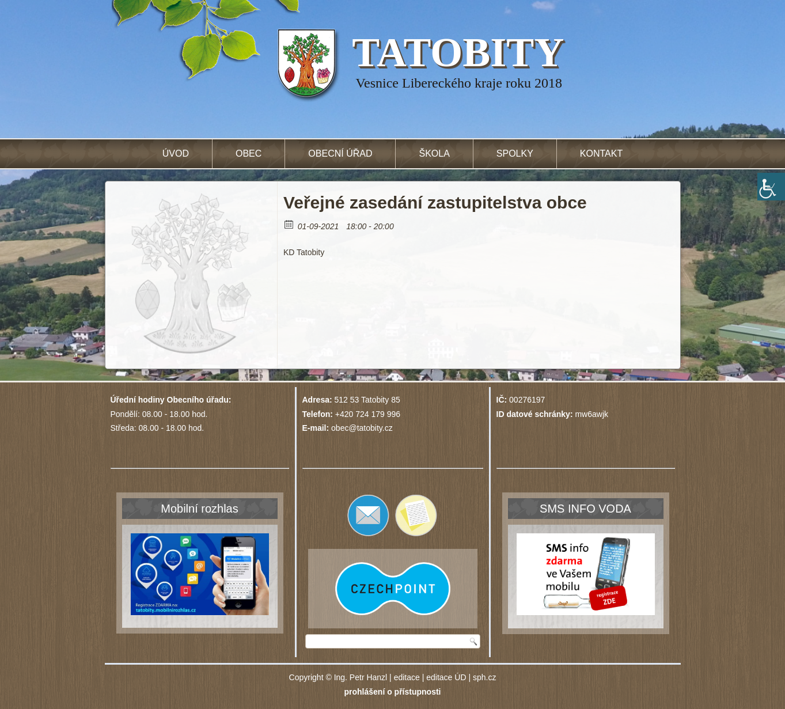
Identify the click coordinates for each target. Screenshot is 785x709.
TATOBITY (458, 52)
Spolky (514, 153)
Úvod (175, 153)
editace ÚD (446, 677)
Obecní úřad (340, 153)
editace (407, 677)
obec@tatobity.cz (362, 428)
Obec (248, 153)
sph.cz (484, 677)
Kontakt (601, 153)
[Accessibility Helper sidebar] (771, 186)
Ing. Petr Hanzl (361, 677)
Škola (434, 153)
